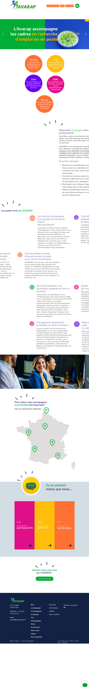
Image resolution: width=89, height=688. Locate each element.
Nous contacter (69, 6)
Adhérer (62, 6)
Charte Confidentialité (27, 641)
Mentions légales (14, 641)
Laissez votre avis (44, 579)
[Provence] (58, 456)
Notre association (53, 14)
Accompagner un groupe (29, 14)
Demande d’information (53, 6)
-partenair (64, 642)
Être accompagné (16, 14)
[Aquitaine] (35, 449)
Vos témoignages (41, 14)
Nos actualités (78, 14)
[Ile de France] (45, 426)
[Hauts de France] (46, 410)
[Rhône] (52, 442)
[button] (3, 34)
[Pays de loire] (28, 433)
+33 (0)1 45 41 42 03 (17, 612)
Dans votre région (66, 14)
